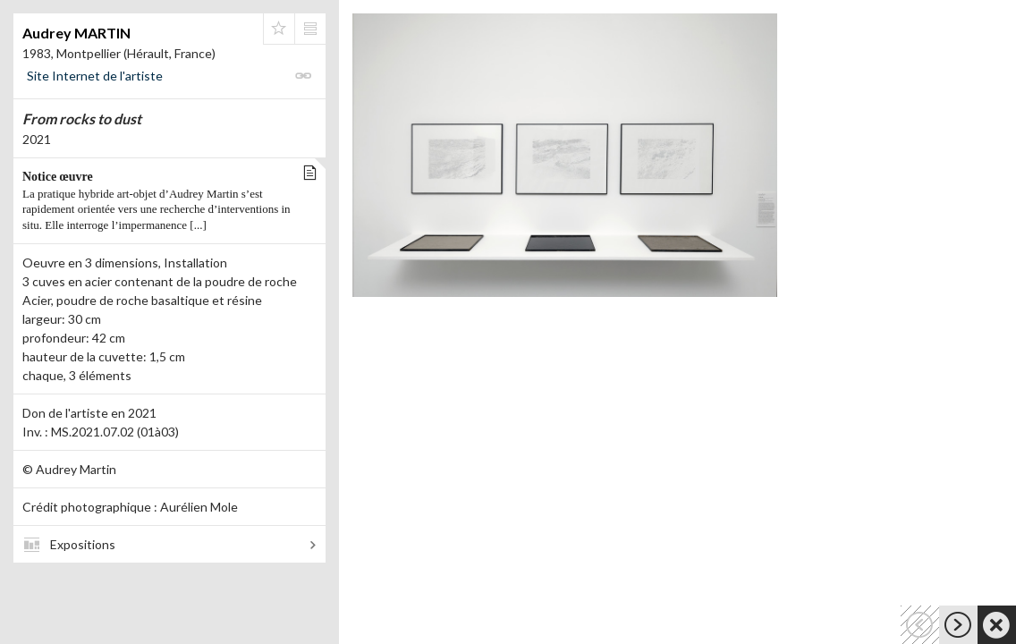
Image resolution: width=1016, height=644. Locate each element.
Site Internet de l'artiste (95, 75)
